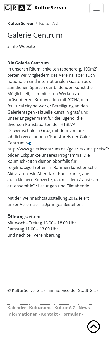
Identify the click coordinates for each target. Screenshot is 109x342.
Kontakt (49, 314)
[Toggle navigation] (96, 8)
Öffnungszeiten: (24, 216)
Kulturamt (40, 307)
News (84, 307)
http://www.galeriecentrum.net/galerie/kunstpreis (55, 147)
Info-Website (23, 46)
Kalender (16, 307)
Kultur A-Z (48, 23)
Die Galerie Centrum (28, 63)
